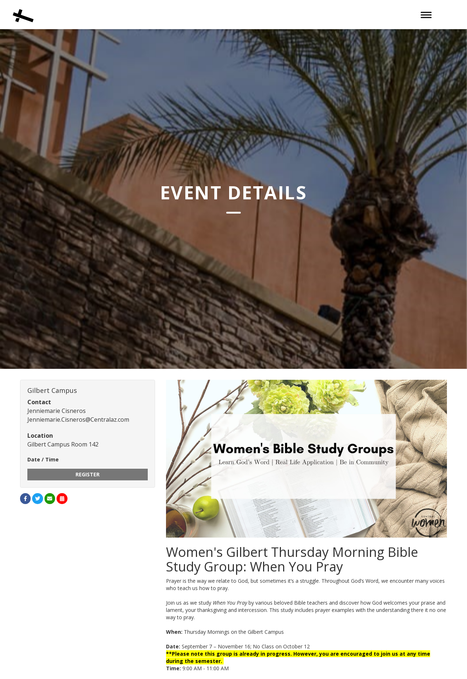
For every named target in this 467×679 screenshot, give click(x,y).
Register (88, 474)
